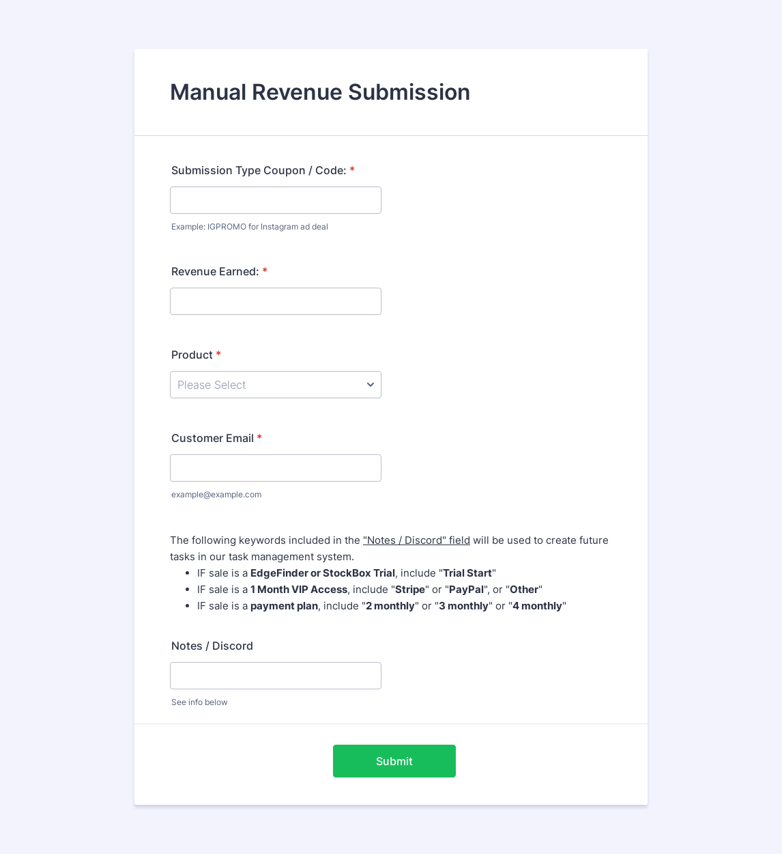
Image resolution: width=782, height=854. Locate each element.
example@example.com (216, 494)
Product (196, 354)
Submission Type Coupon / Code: (263, 170)
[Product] (275, 384)
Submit (394, 761)
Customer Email (216, 438)
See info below (199, 702)
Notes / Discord (212, 645)
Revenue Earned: (219, 271)
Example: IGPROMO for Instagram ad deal (249, 226)
